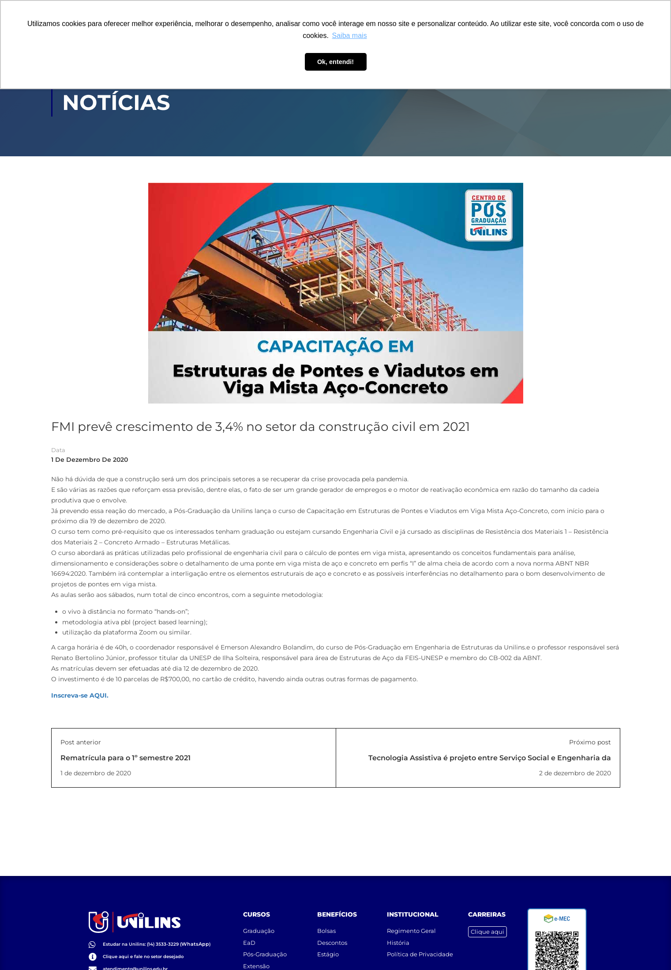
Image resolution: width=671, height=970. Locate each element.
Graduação (258, 920)
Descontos (332, 931)
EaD (249, 931)
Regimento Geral (411, 920)
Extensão (256, 955)
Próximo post (590, 743)
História (398, 931)
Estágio (328, 943)
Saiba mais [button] (349, 35)
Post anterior (80, 743)
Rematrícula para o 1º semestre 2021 (125, 759)
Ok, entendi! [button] (335, 61)
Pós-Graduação (265, 943)
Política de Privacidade (420, 943)
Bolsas (326, 920)
